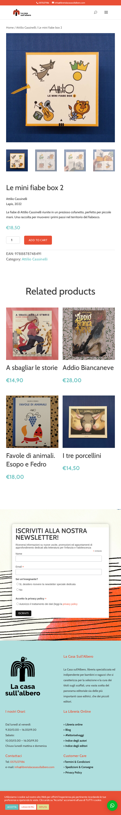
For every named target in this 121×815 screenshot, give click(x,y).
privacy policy (70, 604)
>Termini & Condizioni (76, 761)
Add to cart (38, 240)
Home (10, 27)
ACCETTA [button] (11, 807)
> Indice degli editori (75, 746)
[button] (112, 805)
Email (20, 566)
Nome (19, 553)
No (20, 589)
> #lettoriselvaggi (73, 735)
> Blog (67, 729)
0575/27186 (17, 761)
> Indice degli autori (75, 740)
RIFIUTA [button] (43, 807)
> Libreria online (73, 724)
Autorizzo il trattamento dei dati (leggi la (48, 604)
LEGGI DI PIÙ (28, 807)
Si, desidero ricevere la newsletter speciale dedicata (47, 584)
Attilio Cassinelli (26, 27)
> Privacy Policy (72, 772)
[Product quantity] (13, 240)
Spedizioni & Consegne (79, 767)
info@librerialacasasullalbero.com (34, 767)
